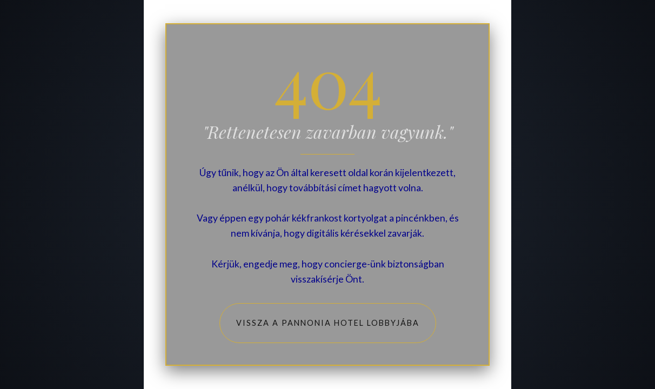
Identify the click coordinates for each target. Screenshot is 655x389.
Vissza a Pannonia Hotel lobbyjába (327, 322)
